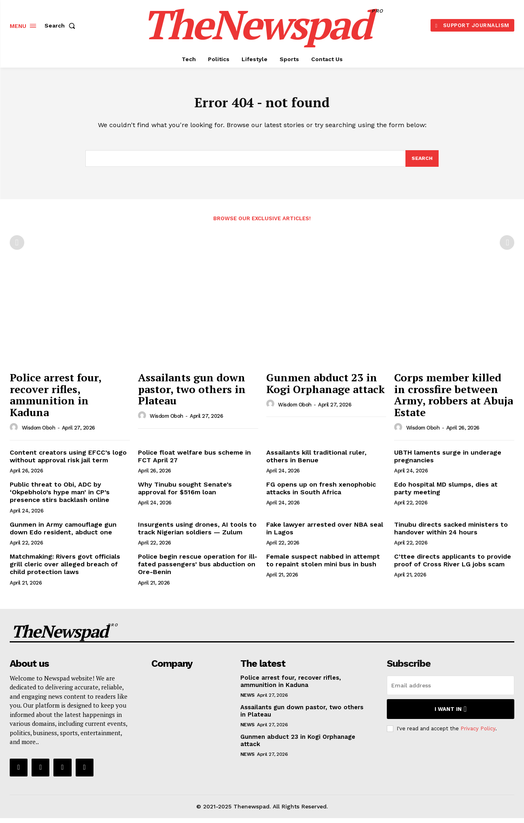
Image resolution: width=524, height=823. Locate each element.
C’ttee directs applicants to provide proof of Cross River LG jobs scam (452, 565)
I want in (451, 714)
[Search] (422, 162)
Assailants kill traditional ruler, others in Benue (316, 461)
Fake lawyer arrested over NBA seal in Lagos (324, 533)
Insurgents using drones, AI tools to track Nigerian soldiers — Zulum (197, 533)
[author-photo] (15, 432)
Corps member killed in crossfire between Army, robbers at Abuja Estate (453, 399)
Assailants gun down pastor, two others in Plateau (192, 393)
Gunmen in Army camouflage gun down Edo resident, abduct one (63, 533)
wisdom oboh (38, 433)
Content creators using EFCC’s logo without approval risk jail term (68, 461)
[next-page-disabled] (507, 247)
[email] (450, 690)
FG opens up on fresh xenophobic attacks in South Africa (321, 493)
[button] (61, 25)
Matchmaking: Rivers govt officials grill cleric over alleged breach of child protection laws (65, 569)
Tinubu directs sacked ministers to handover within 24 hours (451, 533)
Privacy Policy (477, 733)
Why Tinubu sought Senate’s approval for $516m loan (185, 493)
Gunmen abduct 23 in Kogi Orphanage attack (325, 388)
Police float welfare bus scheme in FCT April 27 (194, 461)
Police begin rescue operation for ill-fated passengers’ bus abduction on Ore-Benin (197, 569)
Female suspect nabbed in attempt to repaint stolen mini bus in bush (323, 565)
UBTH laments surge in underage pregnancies (447, 461)
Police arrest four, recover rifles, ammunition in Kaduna (56, 399)
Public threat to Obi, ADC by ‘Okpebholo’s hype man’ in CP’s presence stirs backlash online (60, 496)
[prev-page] (17, 247)
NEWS (247, 700)
